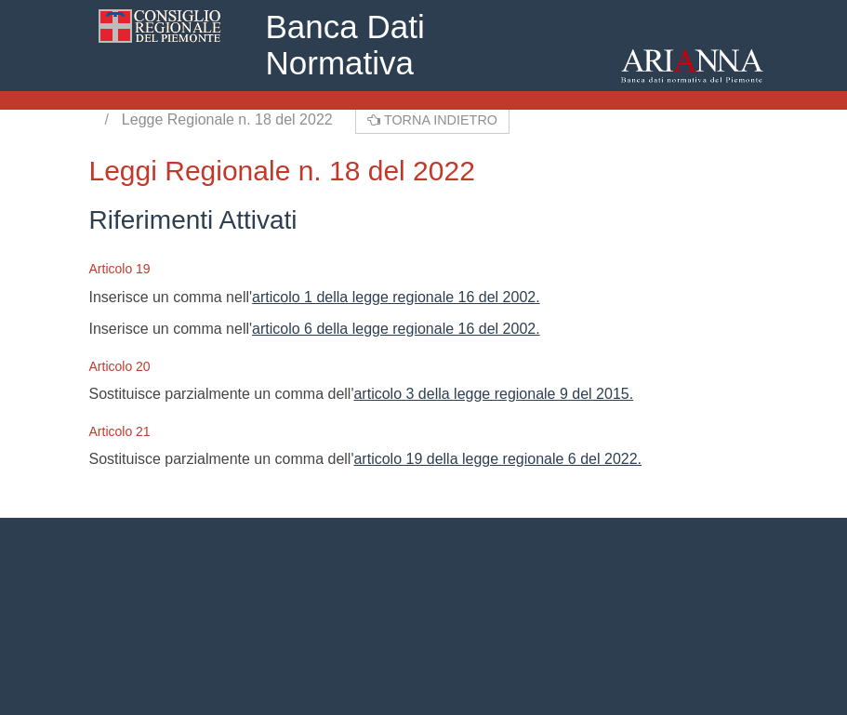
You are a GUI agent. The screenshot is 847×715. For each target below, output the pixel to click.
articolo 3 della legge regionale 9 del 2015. (493, 394)
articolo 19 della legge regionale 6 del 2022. (497, 459)
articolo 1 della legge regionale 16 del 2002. (396, 297)
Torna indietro (432, 120)
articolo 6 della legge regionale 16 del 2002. (396, 329)
